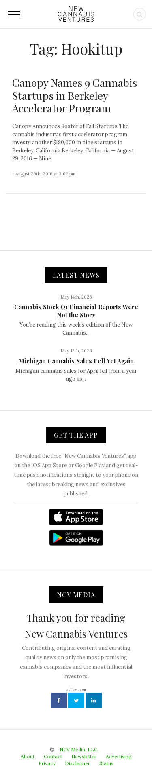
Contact (53, 756)
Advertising (119, 756)
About (27, 756)
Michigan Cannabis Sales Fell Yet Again (76, 361)
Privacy (47, 763)
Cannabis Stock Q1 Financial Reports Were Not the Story (76, 311)
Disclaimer (77, 763)
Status (106, 763)
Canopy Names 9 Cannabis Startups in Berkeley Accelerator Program (74, 95)
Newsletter (83, 756)
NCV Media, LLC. (79, 749)
